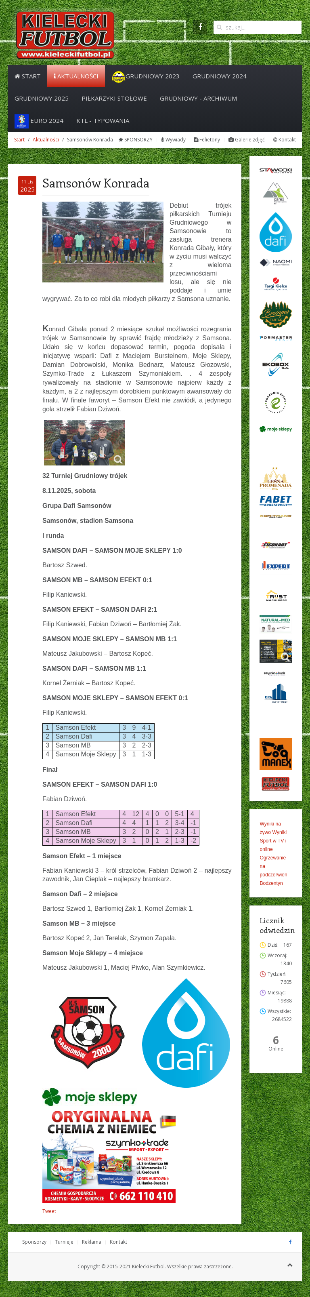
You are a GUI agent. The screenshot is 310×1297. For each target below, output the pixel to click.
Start (28, 76)
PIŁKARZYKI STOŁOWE (114, 98)
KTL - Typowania (102, 120)
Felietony (207, 139)
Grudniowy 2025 (42, 98)
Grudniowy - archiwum (198, 98)
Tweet (49, 1211)
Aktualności (76, 76)
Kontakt (284, 139)
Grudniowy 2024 (220, 76)
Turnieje (64, 1241)
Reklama (91, 1241)
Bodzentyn (271, 883)
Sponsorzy (34, 1241)
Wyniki (279, 832)
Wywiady (173, 139)
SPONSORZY (136, 139)
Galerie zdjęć (246, 139)
